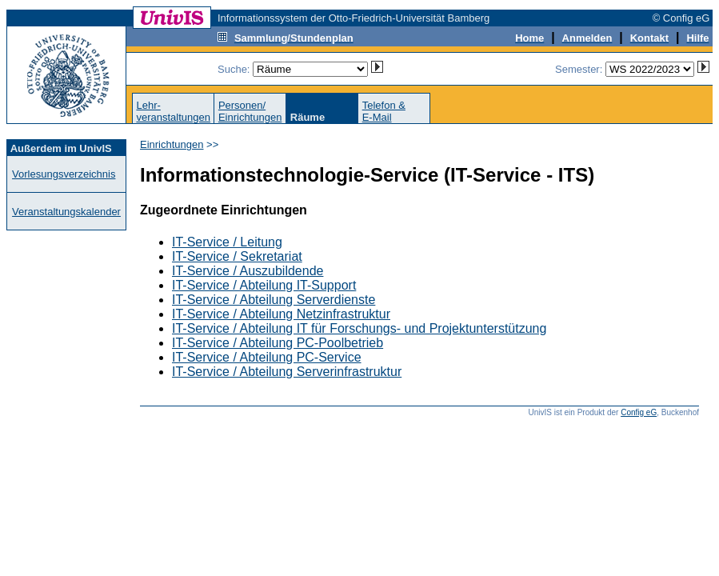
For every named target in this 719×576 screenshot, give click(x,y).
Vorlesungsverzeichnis (63, 174)
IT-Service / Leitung (227, 242)
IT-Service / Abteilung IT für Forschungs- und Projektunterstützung (359, 328)
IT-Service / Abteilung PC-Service (266, 357)
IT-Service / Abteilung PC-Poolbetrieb (277, 343)
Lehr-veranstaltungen (173, 111)
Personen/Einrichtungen (250, 111)
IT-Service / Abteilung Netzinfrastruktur (281, 314)
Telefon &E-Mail (383, 111)
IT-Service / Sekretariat (237, 256)
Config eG (639, 412)
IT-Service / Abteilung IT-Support (264, 285)
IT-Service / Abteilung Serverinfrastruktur (286, 371)
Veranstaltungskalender (66, 212)
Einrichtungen (172, 144)
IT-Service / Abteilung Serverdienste (273, 299)
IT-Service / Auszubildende (247, 271)
